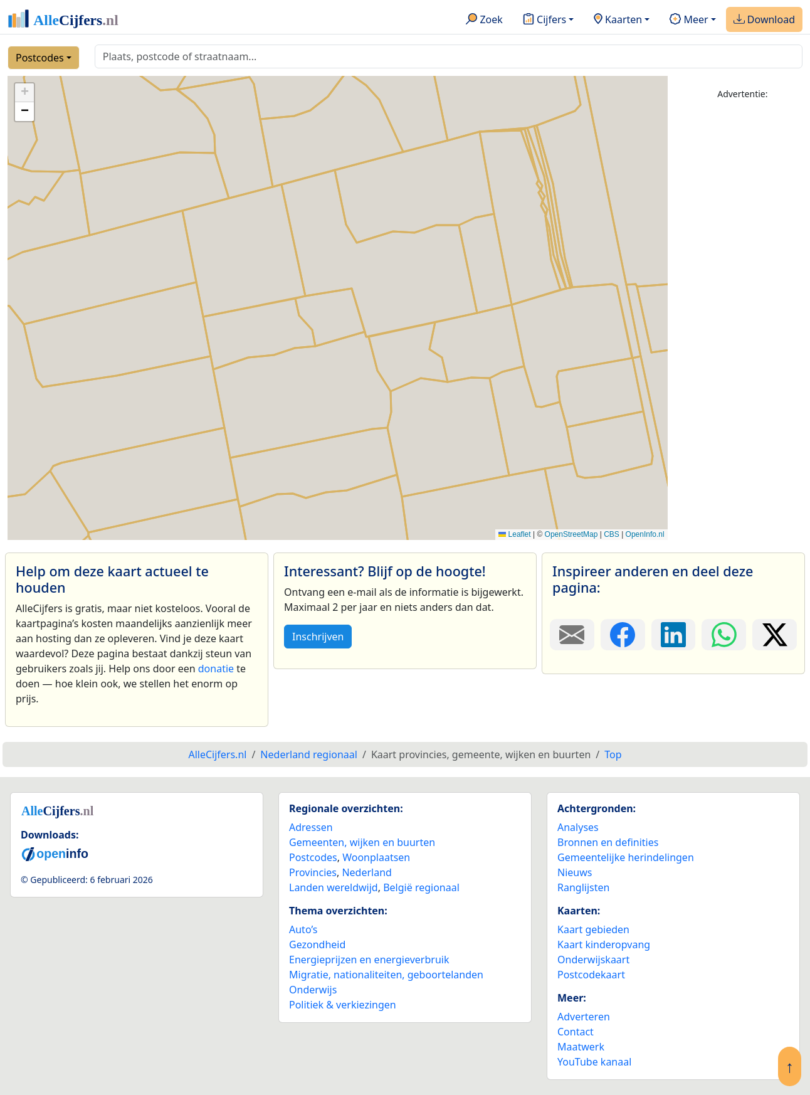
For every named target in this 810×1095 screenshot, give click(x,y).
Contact (575, 1032)
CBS (611, 534)
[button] (24, 92)
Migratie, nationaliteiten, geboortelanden (386, 974)
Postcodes (40, 58)
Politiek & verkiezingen (342, 1005)
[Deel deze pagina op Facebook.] (623, 634)
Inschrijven (318, 636)
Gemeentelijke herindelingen (625, 857)
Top (612, 754)
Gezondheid (317, 944)
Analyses (578, 827)
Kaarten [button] (618, 20)
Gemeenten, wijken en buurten (362, 842)
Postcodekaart (591, 974)
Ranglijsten (583, 887)
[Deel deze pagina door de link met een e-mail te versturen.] (572, 634)
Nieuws (574, 872)
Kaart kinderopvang (603, 944)
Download (764, 20)
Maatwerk (580, 1047)
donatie (216, 668)
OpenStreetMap (571, 534)
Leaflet (514, 534)
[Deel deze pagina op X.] (774, 634)
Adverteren (583, 1017)
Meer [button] (689, 20)
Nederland (367, 872)
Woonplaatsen (376, 857)
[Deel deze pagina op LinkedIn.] (673, 634)
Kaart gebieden (593, 929)
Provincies (313, 872)
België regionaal (421, 887)
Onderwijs (313, 990)
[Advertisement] (742, 299)
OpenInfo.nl (645, 534)
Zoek (484, 20)
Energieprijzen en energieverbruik (369, 959)
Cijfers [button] (544, 20)
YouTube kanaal (594, 1062)
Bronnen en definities (607, 842)
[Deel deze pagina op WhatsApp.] (724, 634)
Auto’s (303, 929)
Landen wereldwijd (333, 887)
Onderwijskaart (593, 959)
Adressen (311, 827)
